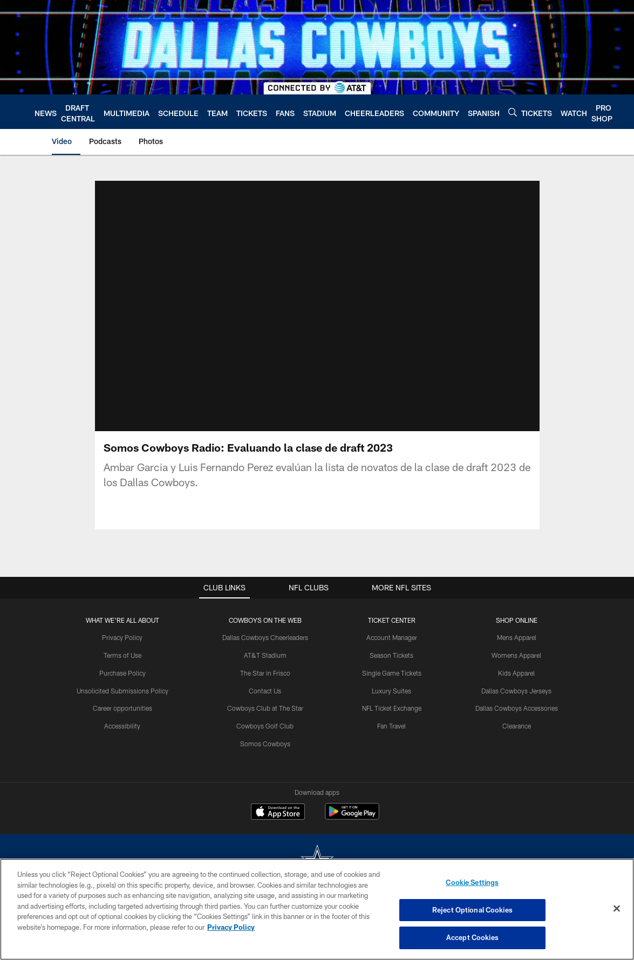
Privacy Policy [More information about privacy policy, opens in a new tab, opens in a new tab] (231, 927)
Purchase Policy (122, 673)
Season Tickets (391, 655)
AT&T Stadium (265, 655)
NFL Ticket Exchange (391, 708)
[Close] (617, 909)
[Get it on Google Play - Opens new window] (352, 817)
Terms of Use (122, 655)
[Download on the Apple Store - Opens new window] (278, 813)
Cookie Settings (472, 882)
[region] (317, 909)
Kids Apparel (516, 673)
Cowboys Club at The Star (265, 708)
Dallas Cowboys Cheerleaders (265, 637)
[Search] (512, 112)
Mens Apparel (516, 637)
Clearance (516, 726)
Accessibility (122, 726)
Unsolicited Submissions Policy (122, 691)
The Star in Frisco (265, 673)
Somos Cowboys (265, 743)
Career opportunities (122, 708)
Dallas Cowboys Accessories (516, 708)
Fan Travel (391, 726)
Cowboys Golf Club (265, 726)
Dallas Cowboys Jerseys (516, 691)
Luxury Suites (391, 691)
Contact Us (265, 691)
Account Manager (391, 637)
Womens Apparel (516, 655)
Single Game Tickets (391, 673)
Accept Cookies (472, 937)
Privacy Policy (122, 637)
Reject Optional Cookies (472, 909)
